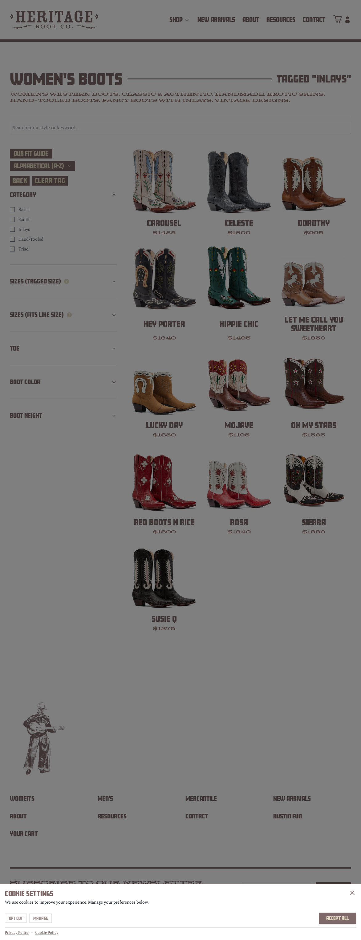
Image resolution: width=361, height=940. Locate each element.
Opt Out (16, 918)
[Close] (352, 893)
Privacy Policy (17, 932)
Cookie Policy (46, 932)
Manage (40, 918)
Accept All (337, 918)
